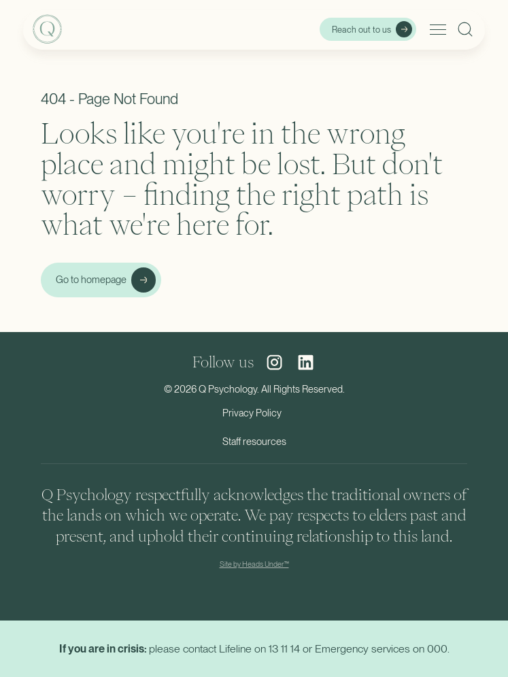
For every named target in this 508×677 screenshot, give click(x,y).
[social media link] (274, 362)
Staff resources (254, 441)
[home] (102, 29)
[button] (436, 29)
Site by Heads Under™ (254, 564)
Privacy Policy (252, 413)
